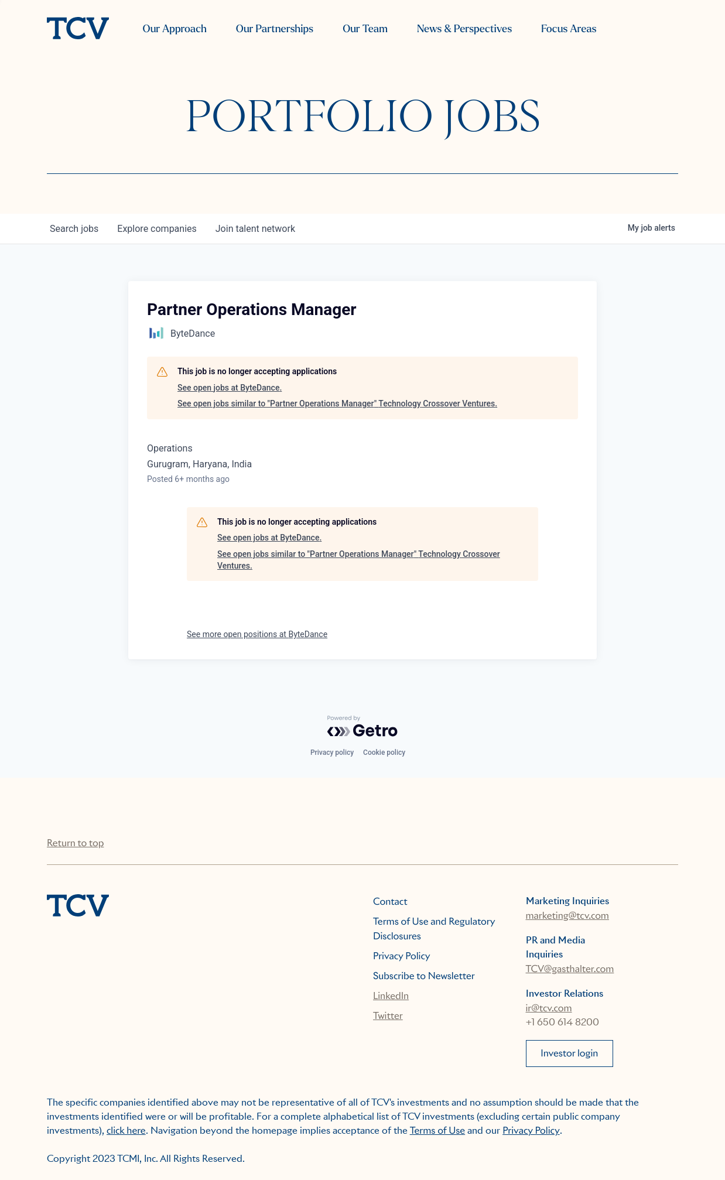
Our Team (365, 29)
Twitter (388, 1016)
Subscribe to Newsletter (424, 976)
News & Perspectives (464, 29)
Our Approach (175, 29)
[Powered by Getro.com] (362, 726)
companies (156, 228)
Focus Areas (568, 29)
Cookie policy (384, 752)
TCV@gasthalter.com (570, 969)
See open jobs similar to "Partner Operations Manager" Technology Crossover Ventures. (337, 403)
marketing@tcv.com (567, 915)
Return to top (75, 843)
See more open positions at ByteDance (257, 634)
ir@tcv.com (549, 1008)
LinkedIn (391, 996)
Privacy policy (332, 752)
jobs (74, 228)
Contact (390, 901)
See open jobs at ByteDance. (229, 387)
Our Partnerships (274, 29)
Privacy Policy (401, 956)
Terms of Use (438, 1130)
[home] (78, 29)
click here (126, 1130)
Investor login (569, 1053)
